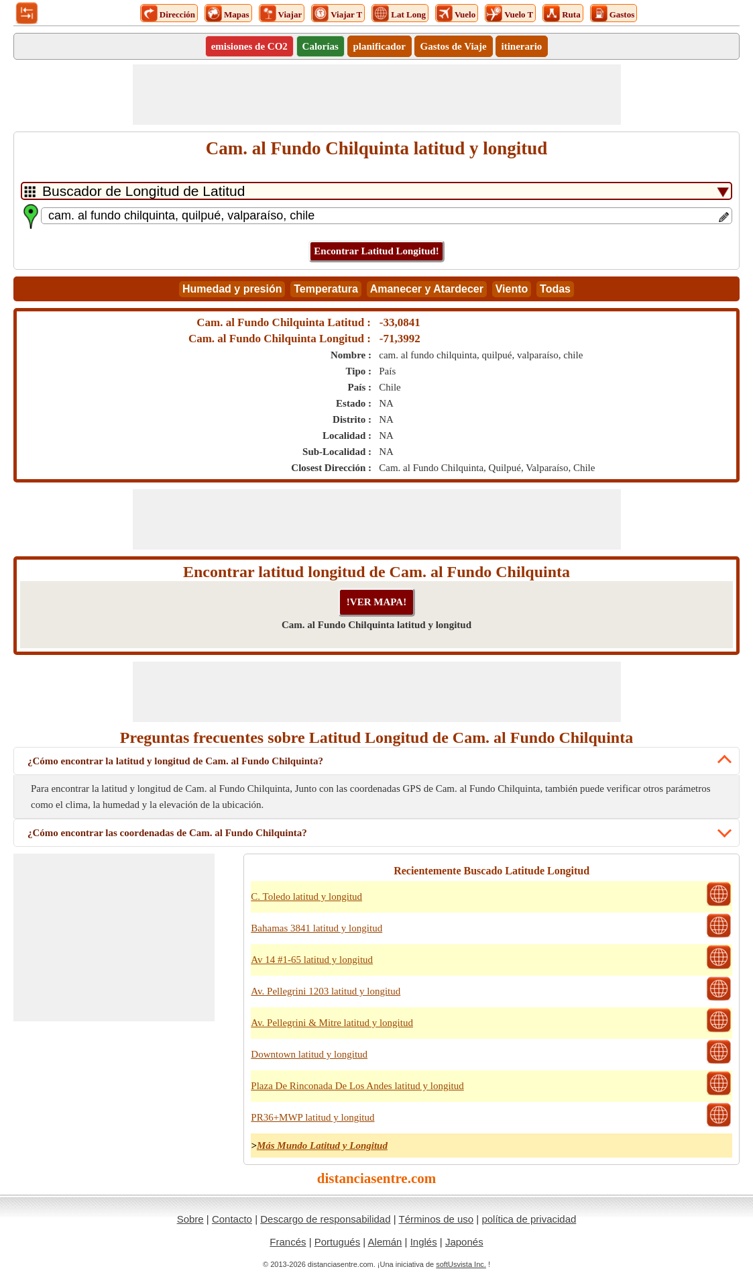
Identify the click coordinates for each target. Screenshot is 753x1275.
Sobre (190, 1219)
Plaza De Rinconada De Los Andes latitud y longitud (357, 1085)
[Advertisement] (377, 94)
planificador (379, 46)
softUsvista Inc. (461, 1264)
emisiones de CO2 (249, 46)
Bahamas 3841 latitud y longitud (316, 928)
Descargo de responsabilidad (325, 1219)
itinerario (522, 46)
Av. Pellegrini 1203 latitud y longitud (325, 991)
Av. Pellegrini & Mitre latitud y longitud (332, 1022)
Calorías (320, 46)
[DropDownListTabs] (376, 191)
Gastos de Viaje (453, 46)
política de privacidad (528, 1219)
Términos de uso (435, 1219)
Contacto (232, 1219)
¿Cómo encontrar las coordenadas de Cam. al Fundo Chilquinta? (167, 832)
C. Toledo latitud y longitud (306, 896)
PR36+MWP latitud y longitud (312, 1117)
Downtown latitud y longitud (309, 1054)
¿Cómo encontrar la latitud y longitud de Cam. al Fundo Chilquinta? (175, 761)
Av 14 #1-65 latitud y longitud (312, 959)
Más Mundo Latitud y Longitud (322, 1145)
